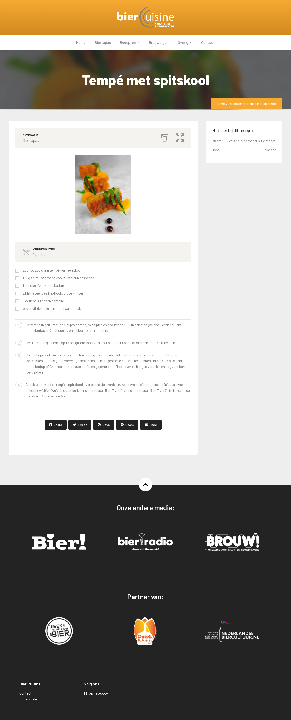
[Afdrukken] (164, 136)
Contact (25, 693)
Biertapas (30, 140)
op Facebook (96, 693)
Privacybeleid (29, 699)
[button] (180, 136)
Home (221, 103)
